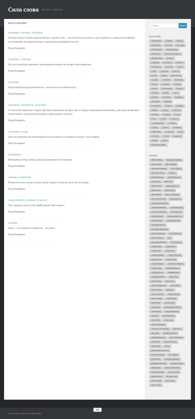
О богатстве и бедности (173, 54)
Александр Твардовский (160, 229)
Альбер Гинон (171, 246)
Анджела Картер (173, 294)
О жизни (12, 223)
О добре (164, 75)
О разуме (25, 32)
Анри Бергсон (156, 311)
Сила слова (23, 9)
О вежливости (156, 67)
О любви (12, 177)
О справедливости (158, 123)
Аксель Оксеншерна (172, 194)
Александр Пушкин (173, 220)
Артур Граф (155, 341)
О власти (180, 67)
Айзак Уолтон (156, 190)
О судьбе (155, 127)
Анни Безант (156, 307)
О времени (14, 105)
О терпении (177, 127)
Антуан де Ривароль (158, 324)
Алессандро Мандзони (159, 242)
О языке (164, 140)
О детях (154, 75)
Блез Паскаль (170, 380)
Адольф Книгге (157, 186)
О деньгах (175, 71)
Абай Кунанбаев (157, 160)
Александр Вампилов (159, 207)
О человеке (37, 32)
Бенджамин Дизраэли (172, 359)
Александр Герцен (176, 207)
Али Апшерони (176, 242)
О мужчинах (156, 101)
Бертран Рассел (157, 376)
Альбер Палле (170, 251)
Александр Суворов (158, 225)
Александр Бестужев (159, 199)
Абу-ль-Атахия (156, 164)
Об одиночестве (157, 58)
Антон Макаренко (168, 315)
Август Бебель (176, 168)
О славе (163, 118)
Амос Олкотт (170, 281)
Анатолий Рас (175, 285)
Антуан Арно (169, 320)
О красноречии (167, 88)
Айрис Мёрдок (156, 194)
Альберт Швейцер (158, 255)
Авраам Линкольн (158, 177)
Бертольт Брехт (174, 372)
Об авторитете (156, 41)
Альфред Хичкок (173, 272)
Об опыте (170, 58)
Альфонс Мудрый (158, 263)
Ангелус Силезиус (158, 294)
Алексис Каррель (157, 238)
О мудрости (27, 105)
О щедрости (177, 136)
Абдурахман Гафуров (174, 160)
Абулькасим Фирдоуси (159, 168)
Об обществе (156, 54)
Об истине (40, 105)
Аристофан (155, 333)
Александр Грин (176, 212)
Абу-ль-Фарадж (171, 164)
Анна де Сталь (170, 302)
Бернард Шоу (156, 367)
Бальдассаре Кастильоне (160, 350)
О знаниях (13, 131)
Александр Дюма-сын (175, 216)
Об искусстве (156, 45)
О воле (154, 71)
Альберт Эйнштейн (174, 255)
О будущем (155, 62)
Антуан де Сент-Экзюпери (160, 328)
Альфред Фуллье (157, 272)
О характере (169, 131)
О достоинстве (176, 75)
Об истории (180, 45)
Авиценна (172, 173)
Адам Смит (168, 181)
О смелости (174, 118)
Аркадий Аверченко (170, 333)
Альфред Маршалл (172, 268)
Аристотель (177, 328)
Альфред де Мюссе (158, 276)
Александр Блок (175, 199)
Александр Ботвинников (160, 203)
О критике (13, 59)
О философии (156, 131)
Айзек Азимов (169, 190)
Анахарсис (170, 289)
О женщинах (15, 154)
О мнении (155, 97)
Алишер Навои (157, 246)
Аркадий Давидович (158, 337)
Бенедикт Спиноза (177, 363)
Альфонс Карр (171, 259)
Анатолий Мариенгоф (159, 285)
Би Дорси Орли (172, 376)
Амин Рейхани (156, 281)
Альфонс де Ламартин (175, 263)
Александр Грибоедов (159, 212)
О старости (172, 123)
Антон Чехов (156, 320)
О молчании (166, 97)
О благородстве (16, 200)
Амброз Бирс (173, 276)
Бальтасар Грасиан (158, 354)
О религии (155, 114)
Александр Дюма (157, 216)
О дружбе (155, 79)
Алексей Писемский (158, 233)
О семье (177, 114)
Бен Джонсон (156, 359)
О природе (179, 105)
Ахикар (167, 346)
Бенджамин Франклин (159, 363)
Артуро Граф (156, 346)
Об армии (169, 41)
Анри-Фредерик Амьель (172, 307)
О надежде (167, 101)
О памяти (168, 105)
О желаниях (166, 79)
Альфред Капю (157, 268)
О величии (13, 32)
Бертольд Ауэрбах (158, 372)
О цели (24, 131)
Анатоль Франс (157, 289)
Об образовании (172, 49)
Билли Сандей (156, 380)
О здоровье (165, 84)
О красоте (179, 88)
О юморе (154, 140)
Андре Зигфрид (157, 298)
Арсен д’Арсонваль (176, 337)
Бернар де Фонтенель (172, 367)
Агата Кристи (156, 181)
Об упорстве (167, 62)
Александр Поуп (157, 220)
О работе (155, 110)
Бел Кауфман (173, 354)
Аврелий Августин (174, 177)
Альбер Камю (156, 251)
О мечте (175, 92)
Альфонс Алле (157, 259)
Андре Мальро (171, 298)
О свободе (25, 59)
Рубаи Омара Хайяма (159, 144)
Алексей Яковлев (175, 233)
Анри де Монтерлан (172, 311)
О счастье (42, 200)
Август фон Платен (158, 173)
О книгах (154, 88)
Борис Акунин (156, 385)
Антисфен (155, 315)
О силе (154, 118)
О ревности (24, 177)
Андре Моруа (156, 302)
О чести (166, 136)
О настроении (156, 105)
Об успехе (13, 82)
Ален (169, 238)
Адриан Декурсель (172, 186)
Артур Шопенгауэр (170, 341)
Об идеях (180, 41)
